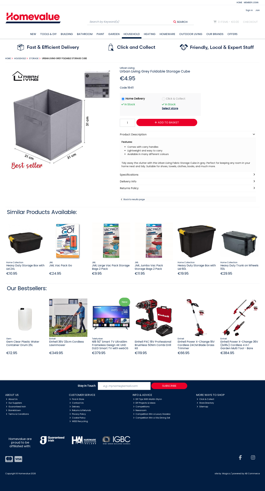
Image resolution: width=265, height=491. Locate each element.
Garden (113, 34)
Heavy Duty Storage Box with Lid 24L (25, 267)
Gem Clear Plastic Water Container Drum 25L (22, 343)
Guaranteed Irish (16, 406)
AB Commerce (252, 473)
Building (67, 34)
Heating (149, 34)
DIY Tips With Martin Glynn (147, 399)
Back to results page (134, 199)
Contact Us (76, 402)
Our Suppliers (14, 402)
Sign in (249, 10)
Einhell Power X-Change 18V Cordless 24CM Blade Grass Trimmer (196, 345)
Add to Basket (167, 122)
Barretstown (13, 410)
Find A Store (76, 399)
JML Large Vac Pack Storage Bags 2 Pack (111, 267)
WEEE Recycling (78, 421)
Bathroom (84, 34)
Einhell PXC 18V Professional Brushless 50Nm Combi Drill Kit (153, 345)
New (33, 34)
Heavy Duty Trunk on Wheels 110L (239, 267)
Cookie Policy (77, 417)
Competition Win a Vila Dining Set (151, 417)
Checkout (250, 22)
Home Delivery (135, 99)
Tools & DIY (48, 34)
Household (132, 34)
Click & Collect (175, 99)
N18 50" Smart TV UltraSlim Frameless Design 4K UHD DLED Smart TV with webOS (110, 345)
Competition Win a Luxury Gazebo (152, 414)
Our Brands (214, 34)
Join (257, 10)
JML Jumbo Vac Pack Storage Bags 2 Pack (149, 267)
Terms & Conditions (17, 414)
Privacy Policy (77, 414)
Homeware (167, 34)
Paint (100, 34)
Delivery (74, 406)
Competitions (141, 406)
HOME (239, 2)
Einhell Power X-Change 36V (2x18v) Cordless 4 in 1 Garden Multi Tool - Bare (239, 345)
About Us (12, 399)
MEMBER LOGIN (251, 2)
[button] (108, 72)
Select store (170, 108)
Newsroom (140, 410)
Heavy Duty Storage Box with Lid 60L (197, 267)
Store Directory (205, 402)
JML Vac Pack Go (60, 265)
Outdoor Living (190, 34)
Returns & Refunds (80, 410)
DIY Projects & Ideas (144, 402)
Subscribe (169, 386)
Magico (226, 473)
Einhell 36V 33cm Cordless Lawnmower (66, 343)
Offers (232, 34)
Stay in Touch (86, 386)
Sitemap (202, 406)
